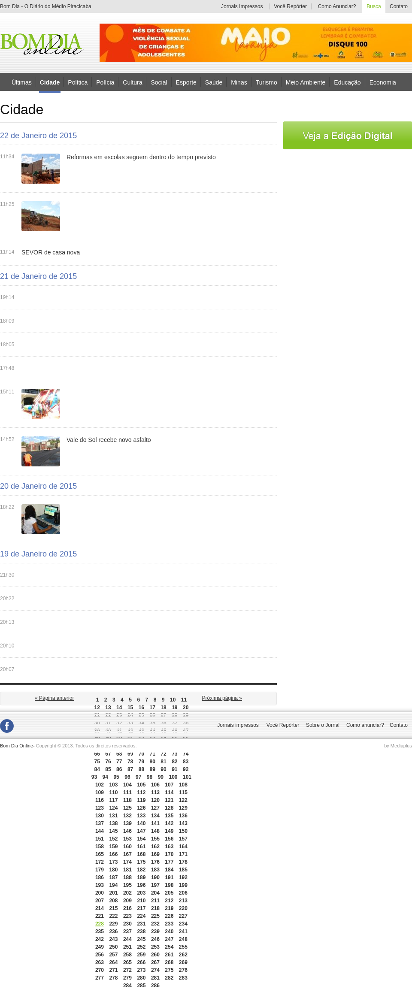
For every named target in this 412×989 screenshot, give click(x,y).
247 (169, 939)
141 (155, 823)
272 (127, 970)
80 (152, 762)
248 (183, 939)
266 (141, 962)
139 (127, 823)
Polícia (105, 82)
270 (99, 970)
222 (113, 916)
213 (183, 901)
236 (113, 932)
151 (99, 839)
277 (99, 978)
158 (99, 847)
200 (99, 893)
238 (141, 932)
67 (108, 754)
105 (141, 785)
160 (127, 847)
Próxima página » (222, 698)
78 (130, 762)
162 (155, 847)
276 (183, 970)
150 (183, 831)
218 (155, 908)
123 (99, 808)
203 (141, 893)
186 (99, 877)
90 (163, 769)
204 (155, 893)
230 (127, 924)
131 (113, 816)
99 (161, 777)
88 (141, 769)
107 (169, 785)
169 (155, 854)
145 (113, 831)
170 (169, 854)
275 (169, 970)
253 (155, 947)
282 (169, 978)
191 (169, 877)
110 (113, 792)
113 (155, 792)
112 (141, 792)
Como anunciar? (365, 725)
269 (183, 962)
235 (99, 932)
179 (99, 870)
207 (99, 901)
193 (99, 885)
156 (169, 839)
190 (155, 877)
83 (185, 762)
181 (127, 870)
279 (127, 978)
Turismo (266, 82)
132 (127, 816)
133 (141, 816)
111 (127, 792)
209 (127, 901)
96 (127, 777)
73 (174, 754)
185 (183, 870)
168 (141, 854)
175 (141, 862)
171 (183, 854)
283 (183, 978)
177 (169, 862)
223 (127, 916)
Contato (399, 6)
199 (183, 885)
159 (113, 847)
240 (169, 932)
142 (169, 823)
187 (113, 877)
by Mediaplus (398, 745)
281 (155, 978)
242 (99, 939)
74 (185, 754)
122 (183, 800)
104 (127, 785)
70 (141, 754)
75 (97, 762)
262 (183, 955)
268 (169, 962)
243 (113, 939)
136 (183, 816)
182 (141, 870)
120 (155, 800)
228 (99, 924)
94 (105, 777)
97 (138, 777)
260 (155, 955)
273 (141, 970)
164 (183, 847)
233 (169, 924)
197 (155, 885)
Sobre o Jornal (322, 725)
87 (130, 769)
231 (141, 924)
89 (152, 769)
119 (141, 800)
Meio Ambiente (306, 82)
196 (141, 885)
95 (116, 777)
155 (155, 839)
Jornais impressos (238, 725)
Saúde (213, 82)
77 (119, 762)
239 (155, 932)
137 (99, 823)
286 (155, 986)
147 (141, 831)
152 (113, 839)
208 (113, 901)
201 (113, 893)
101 (187, 777)
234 (183, 924)
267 (155, 962)
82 (174, 762)
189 (141, 877)
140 (141, 823)
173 (113, 862)
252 (141, 947)
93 (94, 777)
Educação (347, 82)
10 (173, 700)
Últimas (22, 82)
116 (99, 800)
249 (99, 947)
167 (127, 854)
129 (183, 808)
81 (163, 762)
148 (155, 831)
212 (169, 901)
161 (141, 847)
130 (99, 816)
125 (127, 808)
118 (127, 800)
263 (99, 962)
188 (127, 877)
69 (130, 754)
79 (141, 762)
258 (127, 955)
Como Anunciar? (337, 6)
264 (113, 962)
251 (127, 947)
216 (127, 908)
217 (141, 908)
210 (141, 901)
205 (169, 893)
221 (99, 916)
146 (127, 831)
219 (169, 908)
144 (99, 831)
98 (149, 777)
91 (174, 769)
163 (169, 847)
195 (127, 885)
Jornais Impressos (242, 6)
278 (113, 978)
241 (183, 932)
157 (183, 839)
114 (169, 792)
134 (155, 816)
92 (185, 769)
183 (155, 870)
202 (127, 893)
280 (141, 978)
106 (155, 785)
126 (141, 808)
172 (99, 862)
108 (183, 785)
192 (183, 877)
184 (169, 870)
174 (127, 862)
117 (113, 800)
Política (78, 82)
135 (169, 816)
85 (108, 769)
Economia (383, 82)
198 (169, 885)
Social (159, 82)
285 (141, 986)
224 (141, 916)
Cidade (50, 82)
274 (155, 970)
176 (155, 862)
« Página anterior (54, 698)
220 (183, 908)
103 (113, 785)
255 (183, 947)
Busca (374, 6)
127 (155, 808)
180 (113, 870)
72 (163, 754)
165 (99, 854)
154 (141, 839)
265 (127, 962)
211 (155, 901)
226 (169, 916)
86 (119, 769)
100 (173, 777)
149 (169, 831)
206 (183, 893)
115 (183, 792)
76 (108, 762)
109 (99, 792)
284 (127, 986)
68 (119, 754)
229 (113, 924)
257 (113, 955)
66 (97, 754)
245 (141, 939)
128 (169, 808)
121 (169, 800)
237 (127, 932)
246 (155, 939)
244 (127, 939)
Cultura (132, 82)
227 (183, 916)
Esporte (186, 82)
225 (155, 916)
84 (97, 769)
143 (183, 823)
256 (99, 955)
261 (169, 955)
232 (155, 924)
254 (169, 947)
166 (113, 854)
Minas (239, 82)
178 (183, 862)
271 (113, 970)
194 (113, 885)
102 (99, 785)
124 (113, 808)
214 (99, 908)
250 (113, 947)
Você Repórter (290, 6)
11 (184, 700)
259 (141, 955)
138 (113, 823)
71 (152, 754)
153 (127, 839)
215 (113, 908)
